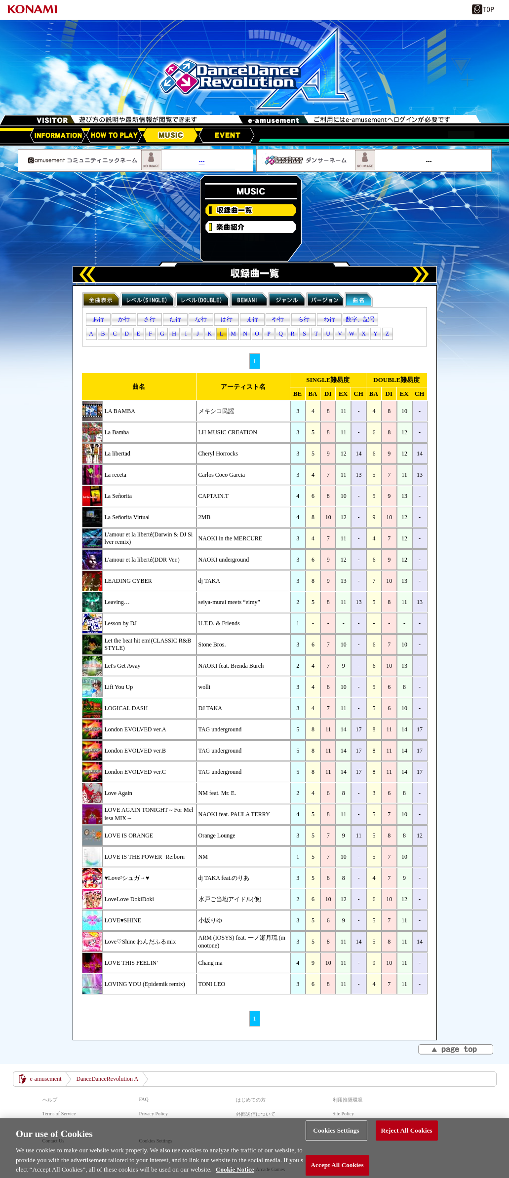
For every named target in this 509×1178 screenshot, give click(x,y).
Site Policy (343, 1113)
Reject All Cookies (406, 1138)
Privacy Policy (153, 1113)
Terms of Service (59, 1113)
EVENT (226, 135)
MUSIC (170, 135)
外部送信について (255, 1114)
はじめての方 (251, 1099)
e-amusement (46, 1078)
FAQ (144, 1099)
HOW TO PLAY (114, 135)
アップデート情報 (58, 135)
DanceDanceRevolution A (107, 1078)
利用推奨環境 (347, 1099)
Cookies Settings (336, 1138)
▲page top (456, 1050)
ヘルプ (49, 1099)
